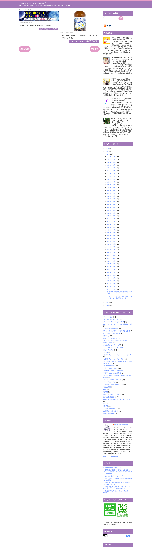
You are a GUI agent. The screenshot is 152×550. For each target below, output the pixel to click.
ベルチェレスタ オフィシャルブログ (34, 3)
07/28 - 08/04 (112, 213)
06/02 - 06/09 (112, 233)
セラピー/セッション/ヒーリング (114, 359)
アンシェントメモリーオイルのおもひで (116, 331)
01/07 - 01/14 (112, 289)
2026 (107, 148)
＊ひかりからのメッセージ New (114, 476)
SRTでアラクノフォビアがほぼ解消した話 (117, 324)
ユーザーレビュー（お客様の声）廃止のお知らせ (121, 99)
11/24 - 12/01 (112, 168)
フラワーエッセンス (76, 41)
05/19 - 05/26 (112, 238)
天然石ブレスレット (110, 408)
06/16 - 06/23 (112, 227)
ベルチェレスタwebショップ (113, 467)
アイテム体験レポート (110, 328)
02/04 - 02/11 (112, 278)
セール (105, 352)
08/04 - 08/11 (112, 210)
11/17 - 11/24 (112, 170)
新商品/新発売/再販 (92, 41)
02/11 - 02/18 (112, 275)
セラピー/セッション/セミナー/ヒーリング (117, 355)
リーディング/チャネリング (112, 380)
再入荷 (105, 392)
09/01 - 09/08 (112, 202)
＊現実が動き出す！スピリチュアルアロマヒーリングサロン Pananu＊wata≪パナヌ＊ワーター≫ (117, 471)
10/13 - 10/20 (112, 185)
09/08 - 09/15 (112, 199)
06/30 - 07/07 (112, 224)
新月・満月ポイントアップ (48, 29)
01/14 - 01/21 (112, 286)
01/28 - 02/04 (112, 281)
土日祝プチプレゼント (110, 411)
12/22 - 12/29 (112, 159)
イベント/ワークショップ (111, 333)
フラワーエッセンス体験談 (112, 373)
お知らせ (106, 336)
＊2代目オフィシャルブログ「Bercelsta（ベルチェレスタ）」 (116, 483)
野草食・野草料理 (109, 413)
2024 (107, 154)
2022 (107, 305)
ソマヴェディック (109, 365)
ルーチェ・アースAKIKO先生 (113, 384)
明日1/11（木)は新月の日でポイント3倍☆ (35, 26)
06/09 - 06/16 (112, 230)
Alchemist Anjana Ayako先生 (113, 322)
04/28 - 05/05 (112, 247)
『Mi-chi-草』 (108, 317)
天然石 (105, 406)
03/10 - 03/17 (112, 266)
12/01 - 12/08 (112, 165)
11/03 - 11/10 (112, 176)
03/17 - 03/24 (112, 264)
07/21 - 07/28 (112, 216)
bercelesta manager (121, 424)
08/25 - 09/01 (112, 204)
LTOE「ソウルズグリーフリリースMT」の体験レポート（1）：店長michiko (121, 120)
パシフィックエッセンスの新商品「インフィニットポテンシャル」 (119, 297)
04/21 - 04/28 (112, 250)
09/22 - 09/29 (112, 193)
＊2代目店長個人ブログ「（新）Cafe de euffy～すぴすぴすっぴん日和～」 (116, 487)
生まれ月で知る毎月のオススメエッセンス (117, 399)
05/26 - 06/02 (112, 235)
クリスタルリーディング (111, 345)
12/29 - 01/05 (112, 156)
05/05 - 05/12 (112, 244)
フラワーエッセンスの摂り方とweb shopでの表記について (121, 80)
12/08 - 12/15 (112, 162)
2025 (107, 151)
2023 (107, 302)
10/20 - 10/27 (112, 182)
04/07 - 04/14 (112, 255)
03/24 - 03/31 (112, 261)
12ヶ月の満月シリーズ (110, 319)
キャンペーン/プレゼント (111, 338)
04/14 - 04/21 (112, 252)
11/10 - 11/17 (112, 173)
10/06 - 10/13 (112, 187)
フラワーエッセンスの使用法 (113, 370)
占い (104, 403)
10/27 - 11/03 (112, 179)
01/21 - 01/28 (112, 283)
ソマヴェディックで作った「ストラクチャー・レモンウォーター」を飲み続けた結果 (121, 59)
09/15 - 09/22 (112, 196)
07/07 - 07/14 (112, 221)
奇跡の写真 (107, 387)
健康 (104, 389)
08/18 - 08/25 (112, 207)
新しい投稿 (24, 49)
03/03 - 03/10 (112, 269)
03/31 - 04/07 (112, 258)
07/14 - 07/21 (112, 218)
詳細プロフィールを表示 (111, 456)
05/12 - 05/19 (112, 241)
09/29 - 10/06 (112, 190)
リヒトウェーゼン (109, 382)
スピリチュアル (108, 350)
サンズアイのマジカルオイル (113, 347)
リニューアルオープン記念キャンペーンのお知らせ (121, 38)
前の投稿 (94, 49)
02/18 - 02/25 (112, 272)
